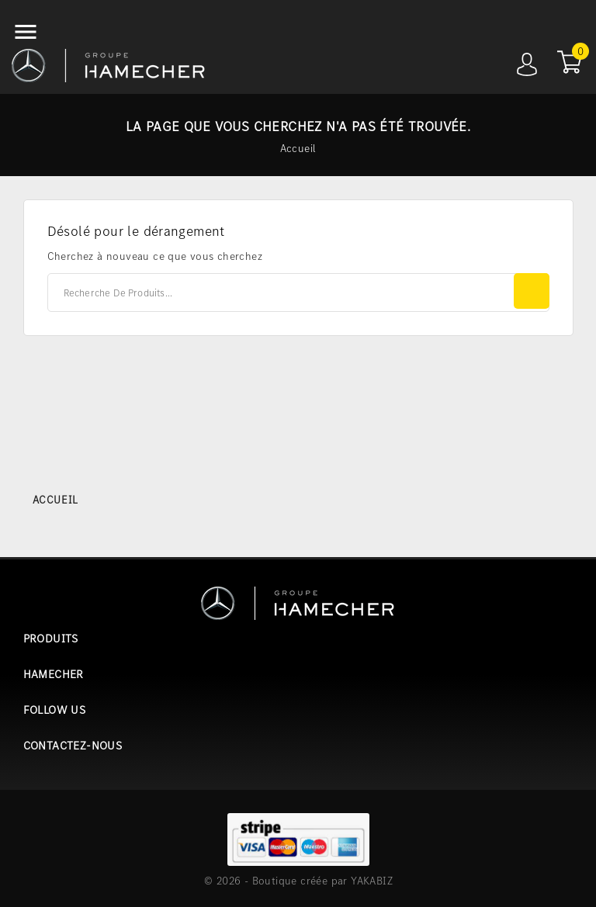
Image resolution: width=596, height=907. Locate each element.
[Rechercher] (298, 292)
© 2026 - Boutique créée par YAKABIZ (298, 881)
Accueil (55, 500)
